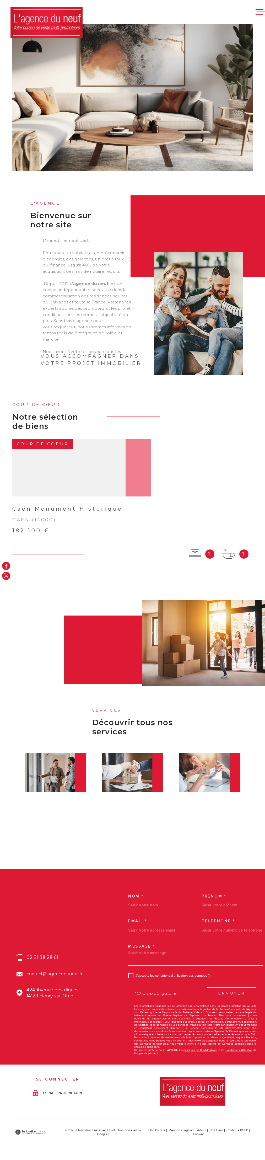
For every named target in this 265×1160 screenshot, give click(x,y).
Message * (141, 946)
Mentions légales (181, 1130)
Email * (137, 921)
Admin (201, 1130)
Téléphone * (218, 921)
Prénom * (214, 896)
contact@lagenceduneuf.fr (54, 974)
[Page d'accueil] (46, 22)
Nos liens (216, 1130)
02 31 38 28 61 (42, 957)
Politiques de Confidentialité (200, 1050)
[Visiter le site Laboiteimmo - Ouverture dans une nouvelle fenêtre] (30, 1132)
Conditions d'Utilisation (238, 1050)
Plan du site (156, 1130)
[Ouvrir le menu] (260, 12)
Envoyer (231, 993)
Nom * (136, 896)
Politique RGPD (237, 1130)
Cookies (198, 1134)
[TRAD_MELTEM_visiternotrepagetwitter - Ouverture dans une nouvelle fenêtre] (6, 576)
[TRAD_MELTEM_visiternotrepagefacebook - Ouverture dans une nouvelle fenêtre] (6, 566)
